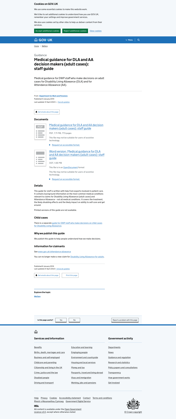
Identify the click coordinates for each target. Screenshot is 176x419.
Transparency (114, 372)
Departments (114, 347)
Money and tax (78, 367)
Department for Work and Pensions (53, 96)
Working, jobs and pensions (83, 382)
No (76, 320)
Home (36, 46)
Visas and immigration (81, 377)
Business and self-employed (47, 357)
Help (36, 398)
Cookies (53, 398)
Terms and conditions (102, 398)
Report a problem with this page (125, 320)
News (111, 352)
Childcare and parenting (45, 362)
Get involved (114, 382)
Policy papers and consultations (123, 367)
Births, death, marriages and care (49, 352)
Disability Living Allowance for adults (87, 256)
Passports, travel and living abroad (87, 372)
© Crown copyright (133, 412)
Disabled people (41, 377)
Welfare (45, 46)
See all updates (64, 102)
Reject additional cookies (75, 31)
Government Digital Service (78, 401)
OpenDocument (70, 167)
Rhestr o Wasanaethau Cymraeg (49, 401)
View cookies (96, 31)
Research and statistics (119, 362)
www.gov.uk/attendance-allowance (54, 251)
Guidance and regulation (119, 357)
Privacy (44, 398)
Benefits (38, 347)
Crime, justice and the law (46, 372)
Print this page (71, 275)
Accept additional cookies (47, 31)
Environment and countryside (84, 357)
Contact (86, 398)
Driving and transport (44, 382)
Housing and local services (83, 362)
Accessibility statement (70, 398)
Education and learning (81, 347)
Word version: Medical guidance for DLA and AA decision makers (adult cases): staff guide (76, 154)
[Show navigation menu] (129, 39)
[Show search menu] (138, 39)
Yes (63, 320)
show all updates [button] (63, 269)
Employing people (79, 352)
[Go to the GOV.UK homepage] (43, 40)
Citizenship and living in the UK (48, 367)
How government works (119, 377)
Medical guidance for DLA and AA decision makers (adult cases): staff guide (76, 126)
